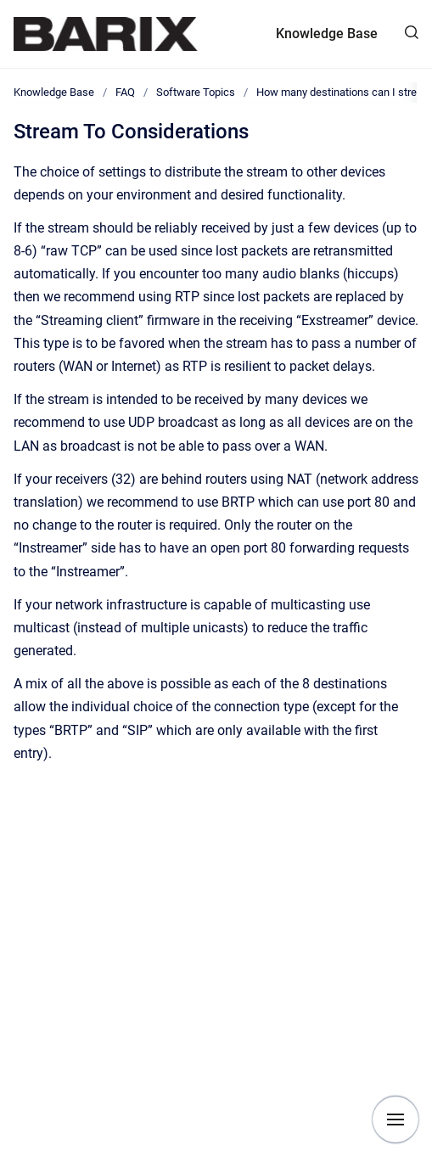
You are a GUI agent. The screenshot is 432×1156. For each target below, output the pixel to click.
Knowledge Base (327, 33)
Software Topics (195, 92)
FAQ (125, 92)
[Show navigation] (395, 1119)
